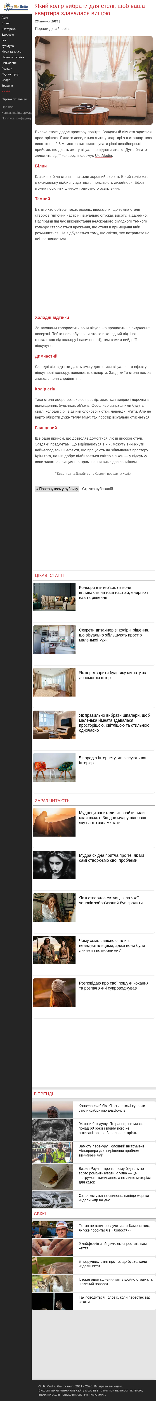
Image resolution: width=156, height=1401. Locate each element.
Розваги (7, 68)
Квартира (64, 473)
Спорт (6, 80)
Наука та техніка (13, 57)
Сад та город (10, 74)
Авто (5, 17)
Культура (8, 46)
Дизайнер (83, 473)
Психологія (9, 63)
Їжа (4, 40)
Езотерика (9, 29)
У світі (6, 91)
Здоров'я (8, 34)
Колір (127, 473)
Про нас (7, 107)
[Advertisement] (94, 278)
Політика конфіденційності (21, 118)
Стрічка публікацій (97, 489)
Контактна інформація (18, 112)
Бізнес (6, 23)
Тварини (7, 85)
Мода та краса (11, 51)
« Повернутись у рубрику (57, 489)
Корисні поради (106, 473)
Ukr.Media (103, 155)
